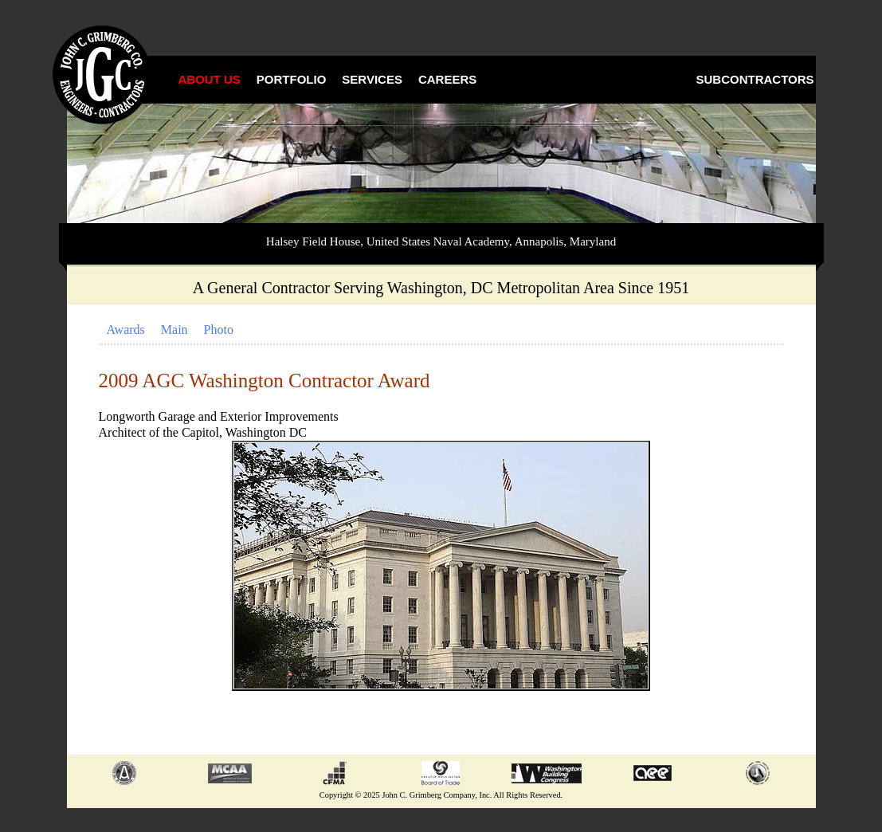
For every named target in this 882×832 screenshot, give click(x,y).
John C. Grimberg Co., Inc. (103, 76)
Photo (218, 329)
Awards (126, 329)
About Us (209, 79)
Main (174, 329)
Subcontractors (755, 79)
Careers (447, 79)
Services (372, 79)
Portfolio (292, 79)
